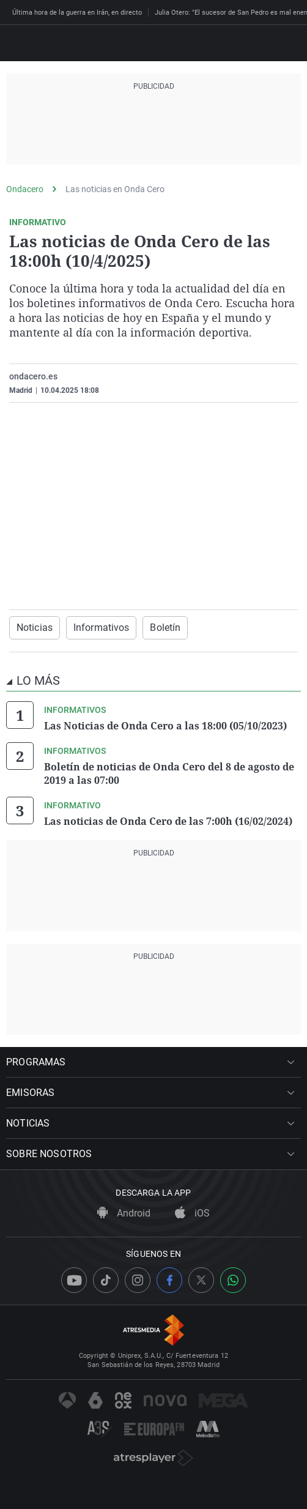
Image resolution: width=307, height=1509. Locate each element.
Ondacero (24, 189)
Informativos (101, 627)
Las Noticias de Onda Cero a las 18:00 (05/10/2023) (165, 725)
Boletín (165, 627)
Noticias (35, 627)
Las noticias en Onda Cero (115, 189)
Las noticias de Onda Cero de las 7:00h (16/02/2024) (168, 821)
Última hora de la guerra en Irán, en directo (77, 12)
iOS (192, 1213)
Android (123, 1213)
